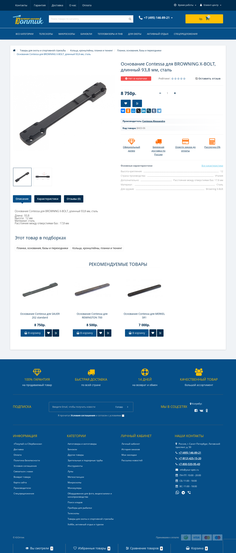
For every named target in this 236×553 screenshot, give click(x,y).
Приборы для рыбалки (80, 507)
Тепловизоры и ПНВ (110, 34)
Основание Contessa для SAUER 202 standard (40, 315)
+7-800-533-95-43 (188, 464)
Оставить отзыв (209, 78)
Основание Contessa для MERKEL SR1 (144, 315)
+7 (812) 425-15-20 (188, 458)
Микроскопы (66, 34)
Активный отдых (157, 34)
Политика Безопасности (27, 460)
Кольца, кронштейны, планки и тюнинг (97, 248)
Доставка (39, 5)
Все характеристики (212, 165)
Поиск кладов (75, 502)
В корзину (32, 333)
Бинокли (86, 34)
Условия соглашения (25, 465)
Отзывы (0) (74, 199)
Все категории (25, 34)
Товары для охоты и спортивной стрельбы (91, 518)
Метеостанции (76, 476)
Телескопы (46, 34)
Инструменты (75, 465)
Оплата (70, 5)
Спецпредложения (185, 34)
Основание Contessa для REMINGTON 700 (92, 315)
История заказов (131, 449)
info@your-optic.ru (187, 469)
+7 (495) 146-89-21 (188, 452)
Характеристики (47, 199)
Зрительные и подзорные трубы (85, 460)
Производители (22, 488)
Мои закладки (129, 454)
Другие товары (76, 454)
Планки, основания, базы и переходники (42, 248)
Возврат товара (22, 476)
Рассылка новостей (132, 460)
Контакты (87, 5)
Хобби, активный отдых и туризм (86, 524)
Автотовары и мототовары (82, 443)
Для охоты (134, 34)
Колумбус (196, 403)
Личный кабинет (131, 443)
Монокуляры (74, 488)
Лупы (70, 471)
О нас (55, 5)
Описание (22, 199)
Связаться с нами (23, 471)
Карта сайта (20, 482)
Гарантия (21, 5)
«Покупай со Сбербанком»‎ (28, 443)
